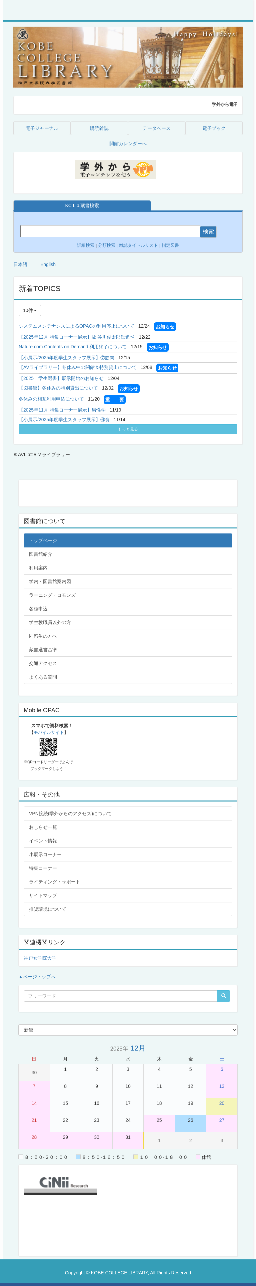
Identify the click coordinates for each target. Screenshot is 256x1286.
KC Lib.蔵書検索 (82, 205)
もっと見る (128, 429)
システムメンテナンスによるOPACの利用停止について (76, 326)
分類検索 (106, 245)
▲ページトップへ (37, 976)
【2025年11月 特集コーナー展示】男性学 (62, 410)
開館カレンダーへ (128, 143)
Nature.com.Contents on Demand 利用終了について (73, 346)
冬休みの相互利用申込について (51, 399)
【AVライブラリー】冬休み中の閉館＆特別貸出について (78, 367)
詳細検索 (85, 245)
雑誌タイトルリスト (138, 245)
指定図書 (170, 245)
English (48, 264)
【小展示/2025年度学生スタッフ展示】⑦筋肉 (66, 357)
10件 (30, 310)
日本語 (20, 264)
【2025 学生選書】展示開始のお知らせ (61, 378)
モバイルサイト (49, 732)
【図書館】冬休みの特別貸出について (58, 388)
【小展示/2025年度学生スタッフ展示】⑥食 (64, 419)
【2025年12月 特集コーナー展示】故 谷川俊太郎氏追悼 (77, 337)
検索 (208, 231)
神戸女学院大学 (40, 958)
